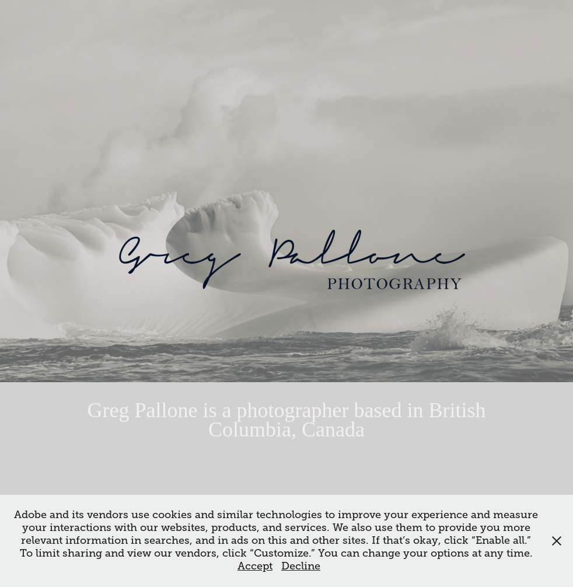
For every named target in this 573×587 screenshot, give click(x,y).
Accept (254, 566)
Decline (300, 566)
